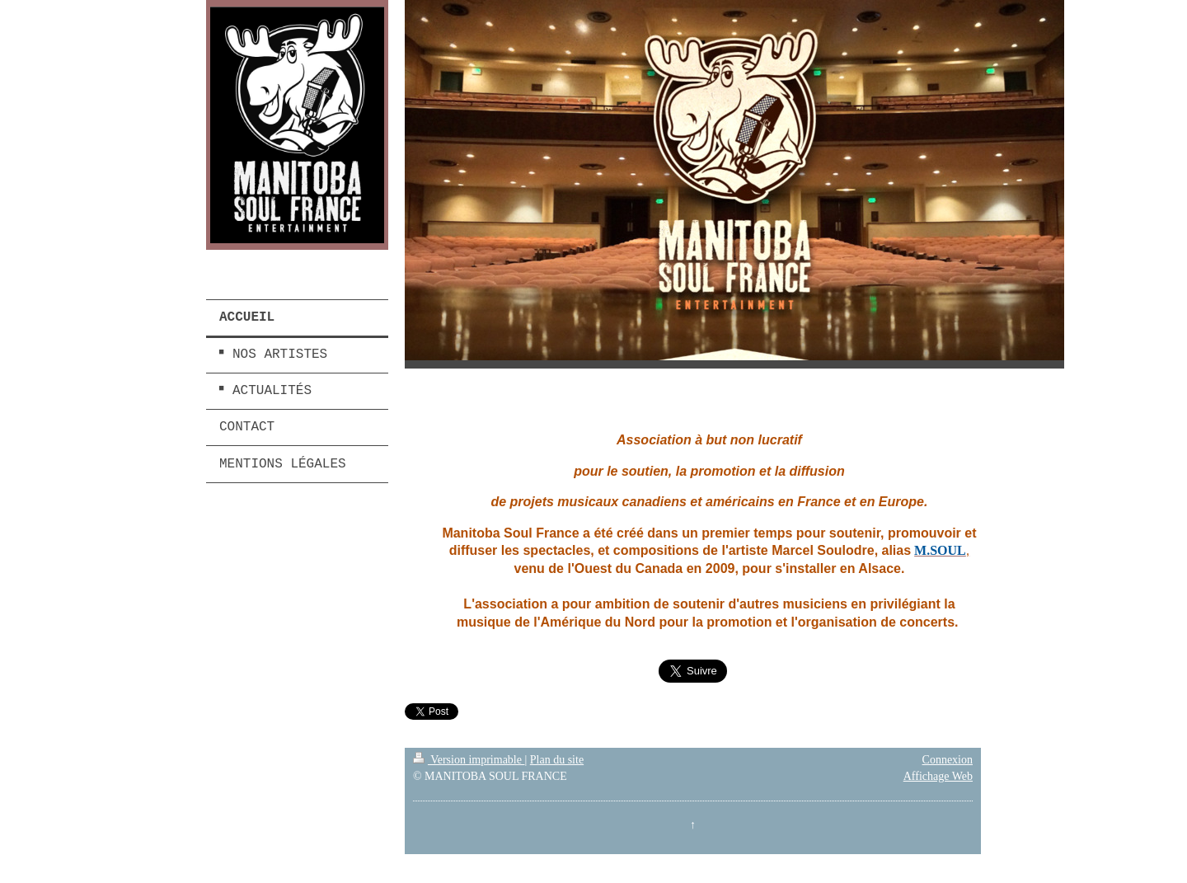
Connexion (947, 760)
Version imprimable (469, 760)
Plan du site (557, 760)
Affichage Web (938, 776)
